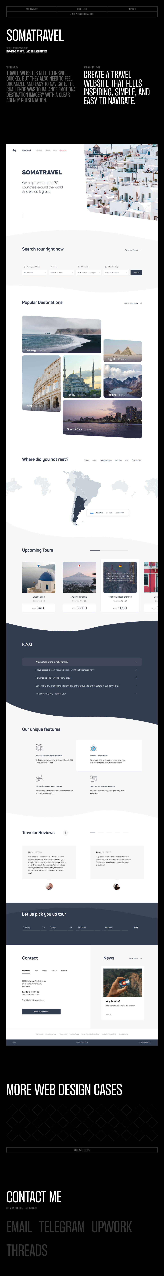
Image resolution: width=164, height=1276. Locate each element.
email (19, 1228)
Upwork (111, 1228)
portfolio (82, 9)
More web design (82, 1150)
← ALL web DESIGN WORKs (82, 14)
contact (132, 9)
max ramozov (31, 9)
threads (27, 1251)
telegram (62, 1228)
